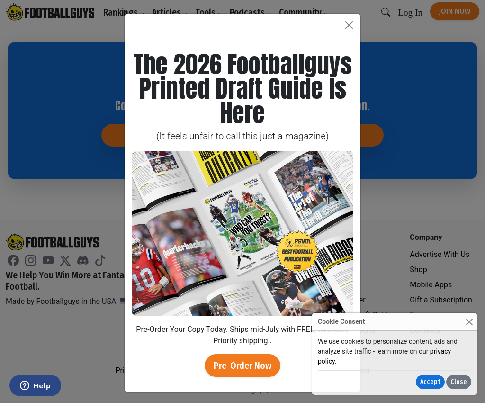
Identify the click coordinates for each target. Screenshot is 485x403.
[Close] (469, 322)
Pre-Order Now (242, 365)
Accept (430, 382)
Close (458, 382)
